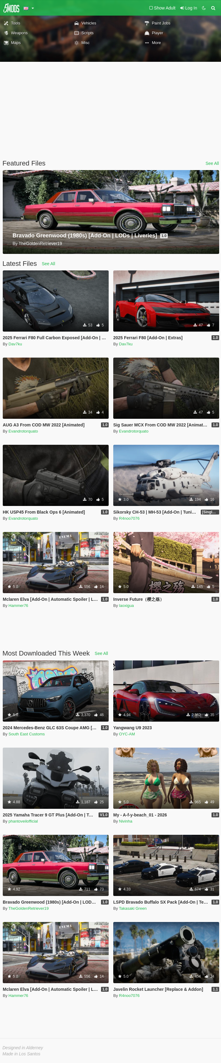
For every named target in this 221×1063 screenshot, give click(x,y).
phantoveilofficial (23, 821)
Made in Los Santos (21, 1053)
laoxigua (126, 605)
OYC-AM (127, 734)
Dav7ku (15, 344)
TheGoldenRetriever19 (29, 908)
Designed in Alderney (22, 1047)
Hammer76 (18, 605)
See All (212, 163)
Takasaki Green (133, 908)
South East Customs (27, 734)
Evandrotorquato (23, 431)
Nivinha (125, 821)
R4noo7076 (129, 518)
